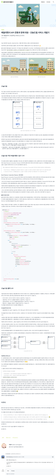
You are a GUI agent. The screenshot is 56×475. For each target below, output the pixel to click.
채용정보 (43, 2)
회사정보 (48, 2)
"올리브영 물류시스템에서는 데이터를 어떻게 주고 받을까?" (19, 50)
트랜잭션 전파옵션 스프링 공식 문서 (10, 375)
